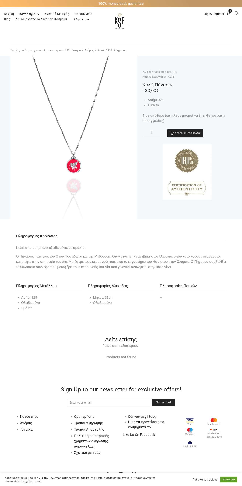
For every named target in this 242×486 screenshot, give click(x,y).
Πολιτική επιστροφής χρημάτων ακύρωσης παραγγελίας (91, 441)
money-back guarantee (121, 3)
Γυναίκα (26, 429)
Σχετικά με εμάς (87, 453)
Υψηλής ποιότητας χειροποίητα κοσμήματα (37, 50)
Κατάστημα (74, 50)
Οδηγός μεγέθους (142, 417)
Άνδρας (89, 50)
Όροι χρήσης (84, 417)
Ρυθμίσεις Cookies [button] (205, 479)
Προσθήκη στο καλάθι (188, 133)
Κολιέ (101, 50)
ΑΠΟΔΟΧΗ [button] (229, 479)
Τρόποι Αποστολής (89, 429)
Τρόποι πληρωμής (88, 423)
